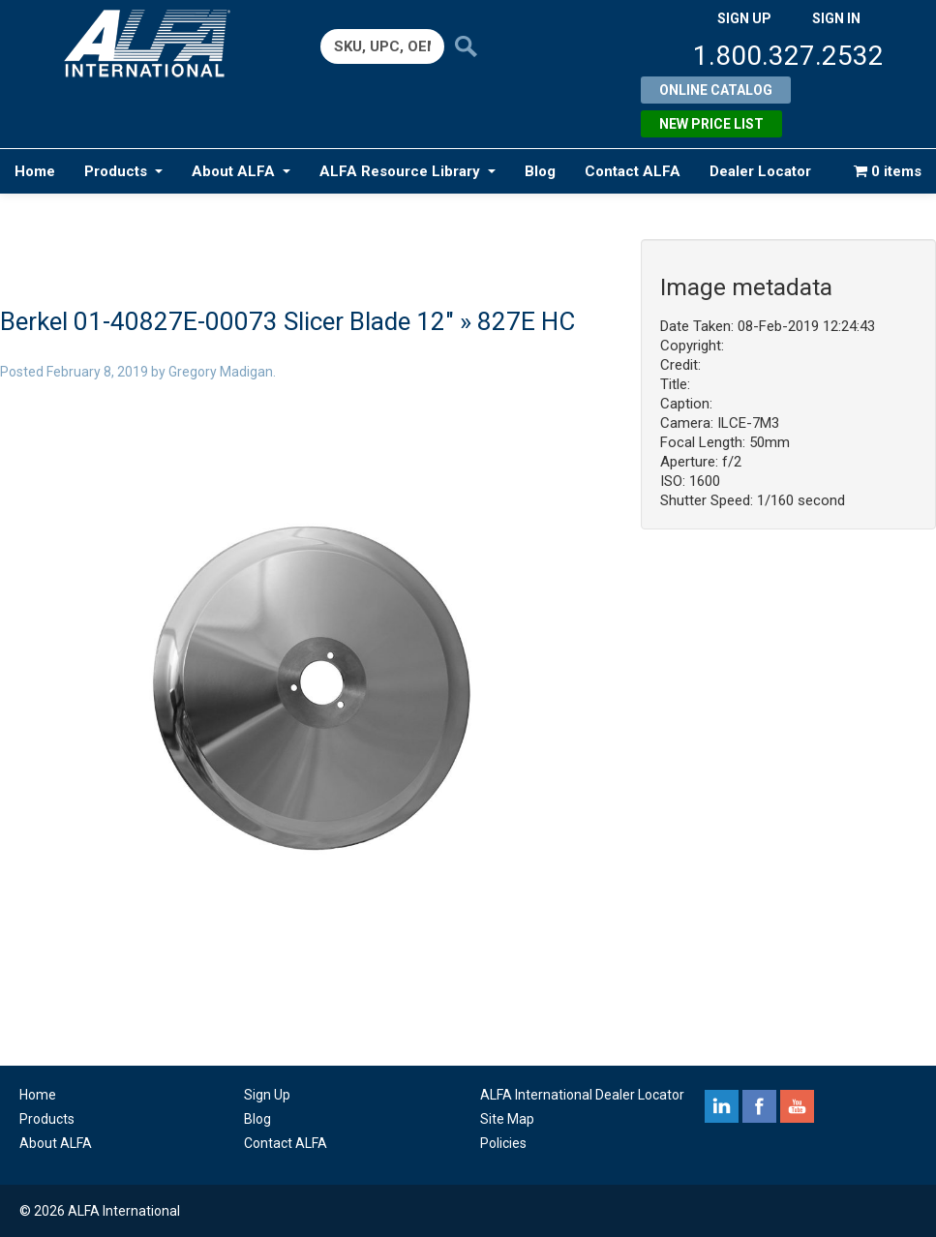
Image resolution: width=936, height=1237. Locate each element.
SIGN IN (836, 18)
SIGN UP (744, 18)
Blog (540, 171)
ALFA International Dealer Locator (582, 1094)
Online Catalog (715, 90)
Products (123, 171)
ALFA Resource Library (407, 171)
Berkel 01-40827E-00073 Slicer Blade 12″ (227, 321)
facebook (759, 1106)
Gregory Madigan (220, 371)
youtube (797, 1106)
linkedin (722, 1106)
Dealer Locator (760, 171)
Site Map (507, 1119)
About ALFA (241, 171)
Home (35, 171)
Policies (503, 1143)
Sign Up (267, 1094)
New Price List (711, 124)
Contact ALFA (632, 171)
